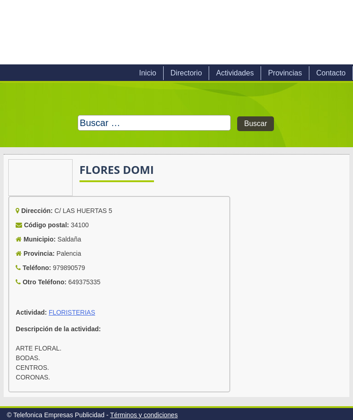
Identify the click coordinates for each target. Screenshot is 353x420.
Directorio (186, 73)
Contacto (331, 73)
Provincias (285, 73)
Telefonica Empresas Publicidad (105, 32)
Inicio (147, 73)
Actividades (235, 73)
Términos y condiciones (144, 415)
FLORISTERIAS (72, 312)
